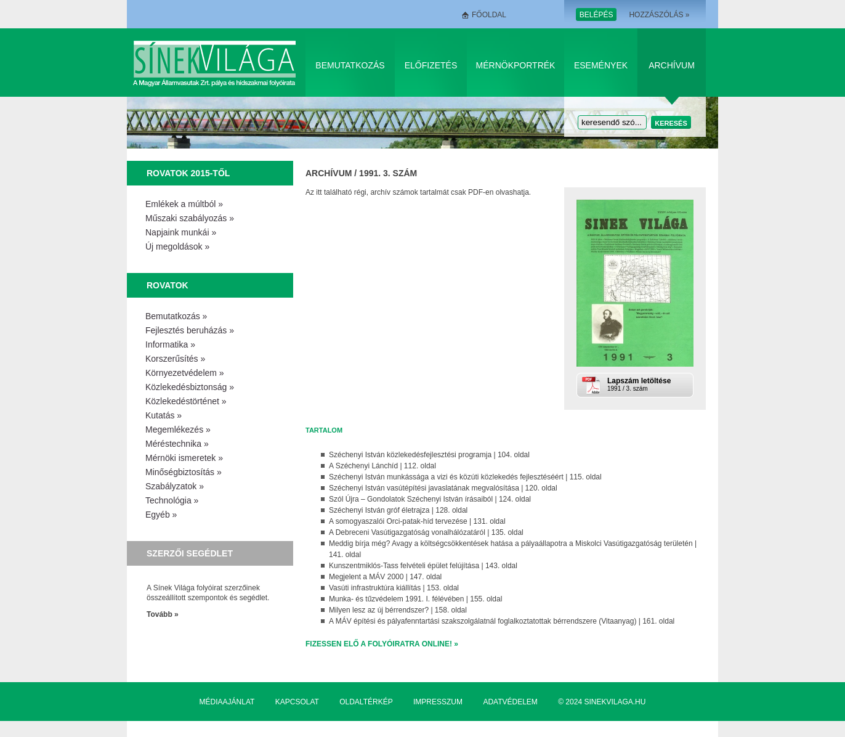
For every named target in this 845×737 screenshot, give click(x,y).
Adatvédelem (510, 702)
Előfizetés (431, 65)
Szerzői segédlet (190, 553)
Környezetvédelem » (184, 373)
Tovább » (163, 614)
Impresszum (438, 702)
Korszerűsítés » (175, 359)
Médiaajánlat (227, 702)
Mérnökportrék (516, 65)
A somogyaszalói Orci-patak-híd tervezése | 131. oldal (417, 521)
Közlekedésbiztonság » (189, 387)
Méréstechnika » (177, 444)
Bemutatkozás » (176, 316)
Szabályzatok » (174, 486)
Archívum (672, 65)
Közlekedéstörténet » (186, 401)
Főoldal (489, 14)
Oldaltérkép (365, 702)
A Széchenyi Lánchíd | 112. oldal (382, 466)
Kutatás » (163, 415)
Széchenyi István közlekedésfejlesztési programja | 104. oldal (429, 454)
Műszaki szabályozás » (189, 218)
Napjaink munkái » (180, 232)
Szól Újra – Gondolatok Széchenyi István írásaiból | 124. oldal (430, 499)
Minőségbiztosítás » (183, 472)
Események (601, 65)
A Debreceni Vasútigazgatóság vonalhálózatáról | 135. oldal (426, 532)
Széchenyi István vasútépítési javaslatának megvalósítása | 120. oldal (443, 488)
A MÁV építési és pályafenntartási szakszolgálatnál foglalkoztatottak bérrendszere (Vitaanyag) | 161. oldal (501, 621)
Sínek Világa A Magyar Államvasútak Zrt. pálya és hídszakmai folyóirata (216, 62)
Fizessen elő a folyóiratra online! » (381, 644)
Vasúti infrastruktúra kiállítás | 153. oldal (394, 588)
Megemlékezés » (178, 429)
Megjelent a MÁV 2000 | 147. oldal (385, 576)
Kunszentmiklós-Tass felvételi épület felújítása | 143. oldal (423, 565)
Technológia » (171, 500)
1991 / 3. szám (649, 384)
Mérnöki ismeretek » (184, 458)
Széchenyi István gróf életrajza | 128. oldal (398, 510)
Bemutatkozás (349, 65)
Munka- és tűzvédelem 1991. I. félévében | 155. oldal (415, 599)
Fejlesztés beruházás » (189, 330)
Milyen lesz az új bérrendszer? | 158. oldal (398, 610)
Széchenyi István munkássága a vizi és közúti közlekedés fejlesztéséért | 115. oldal (465, 477)
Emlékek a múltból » (184, 204)
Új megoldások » (177, 246)
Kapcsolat (297, 702)
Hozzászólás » (659, 14)
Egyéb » (161, 514)
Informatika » (170, 344)
